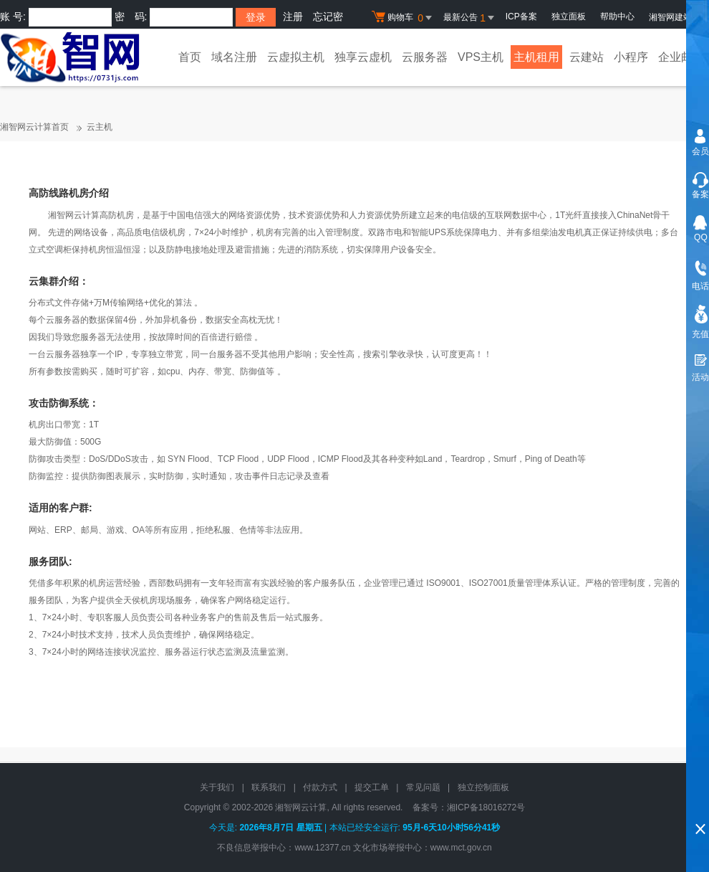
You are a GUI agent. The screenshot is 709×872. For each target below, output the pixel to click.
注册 (293, 16)
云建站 (586, 57)
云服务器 (425, 57)
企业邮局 (681, 57)
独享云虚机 (363, 57)
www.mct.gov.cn (461, 848)
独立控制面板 (483, 787)
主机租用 (536, 57)
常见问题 (423, 787)
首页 (189, 57)
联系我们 (268, 787)
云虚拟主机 (295, 57)
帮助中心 (617, 16)
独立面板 (568, 16)
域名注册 (234, 57)
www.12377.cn (322, 848)
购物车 (404, 18)
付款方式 (320, 787)
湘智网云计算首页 (34, 127)
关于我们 (217, 787)
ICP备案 (521, 16)
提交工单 (371, 787)
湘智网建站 (675, 17)
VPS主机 (480, 57)
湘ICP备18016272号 (486, 807)
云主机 (99, 127)
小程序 (631, 57)
